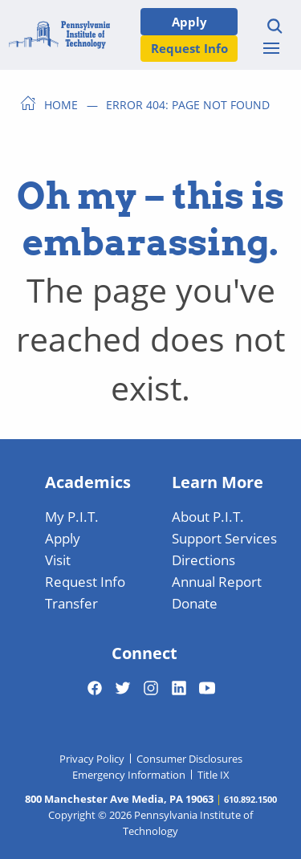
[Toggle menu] (271, 48)
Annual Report (217, 581)
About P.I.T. (208, 516)
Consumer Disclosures (189, 758)
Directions (203, 559)
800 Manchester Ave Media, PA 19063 (119, 799)
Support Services (224, 538)
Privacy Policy (91, 758)
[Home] (59, 35)
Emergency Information (128, 774)
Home (61, 104)
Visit (58, 559)
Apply (189, 21)
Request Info (189, 47)
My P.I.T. (72, 516)
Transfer (71, 603)
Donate (195, 603)
